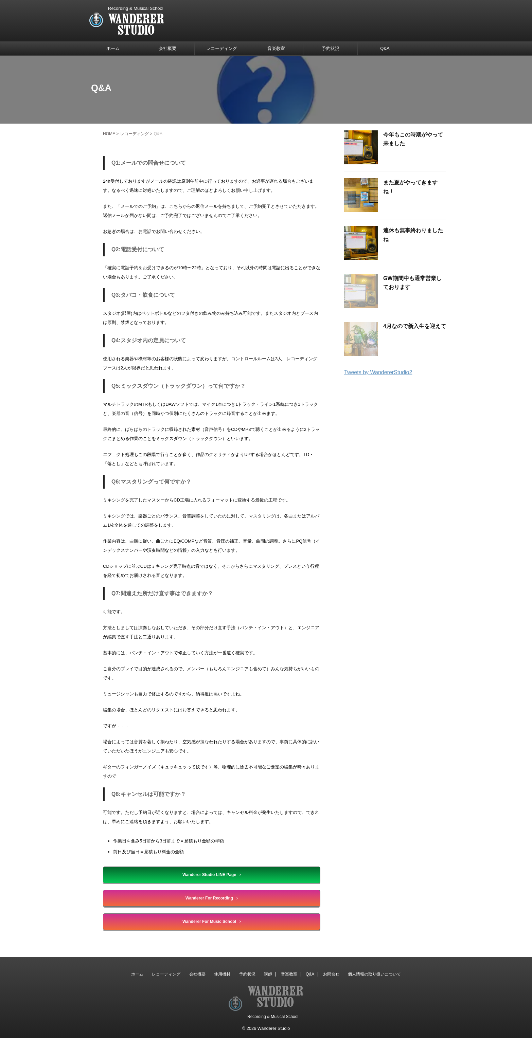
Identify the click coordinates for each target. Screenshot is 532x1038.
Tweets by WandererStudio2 (378, 372)
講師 (268, 974)
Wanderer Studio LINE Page (211, 874)
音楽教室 (276, 48)
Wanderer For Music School (211, 921)
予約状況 (330, 48)
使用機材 (222, 974)
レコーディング (221, 48)
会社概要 (167, 48)
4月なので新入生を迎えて (414, 326)
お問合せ (331, 974)
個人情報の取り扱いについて (374, 974)
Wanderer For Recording (211, 898)
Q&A (384, 48)
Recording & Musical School (272, 1016)
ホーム (113, 48)
